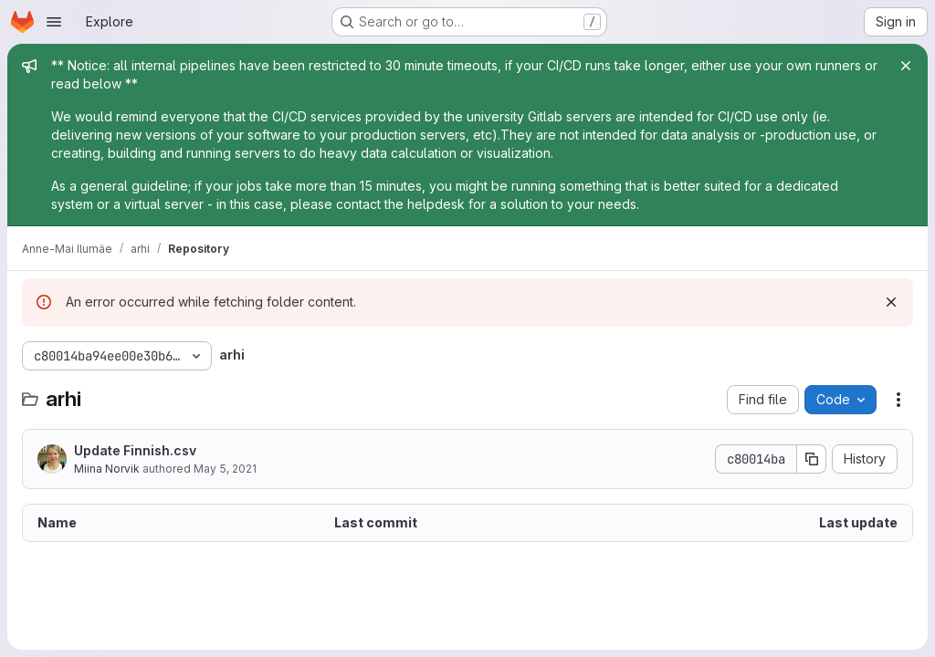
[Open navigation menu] (53, 21)
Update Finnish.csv (135, 450)
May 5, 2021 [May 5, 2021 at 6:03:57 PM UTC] (225, 468)
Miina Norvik (107, 468)
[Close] (906, 66)
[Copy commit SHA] (811, 459)
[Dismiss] (891, 302)
